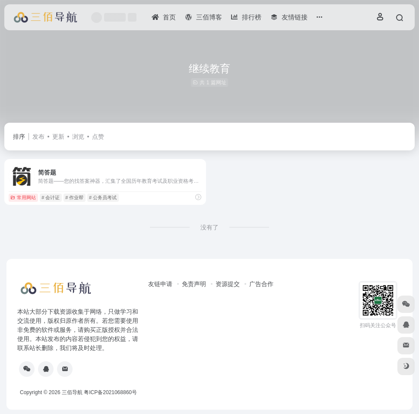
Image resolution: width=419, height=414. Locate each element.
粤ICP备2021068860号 (110, 392)
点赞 (98, 136)
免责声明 (194, 283)
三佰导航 (72, 392)
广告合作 (261, 283)
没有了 (209, 227)
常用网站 (23, 197)
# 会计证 (50, 197)
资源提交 (228, 283)
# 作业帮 (74, 197)
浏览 (78, 136)
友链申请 (160, 283)
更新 (58, 136)
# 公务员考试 (103, 197)
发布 (38, 136)
